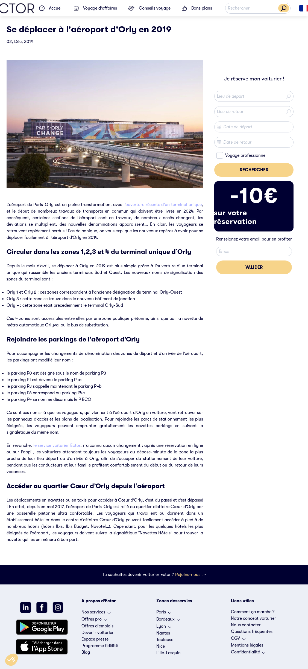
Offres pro (94, 620)
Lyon (163, 628)
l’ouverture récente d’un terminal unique (163, 204)
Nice (160, 646)
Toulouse (164, 639)
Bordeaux (168, 620)
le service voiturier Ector (56, 445)
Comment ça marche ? (253, 611)
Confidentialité (248, 653)
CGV (238, 640)
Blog (85, 652)
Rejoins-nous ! (189, 574)
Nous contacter (246, 624)
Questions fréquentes (251, 631)
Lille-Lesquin (168, 652)
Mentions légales (247, 645)
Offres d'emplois (97, 626)
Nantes (163, 633)
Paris (163, 613)
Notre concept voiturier (253, 618)
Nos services (96, 613)
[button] (11, 659)
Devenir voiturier (97, 632)
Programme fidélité (99, 645)
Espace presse (94, 639)
